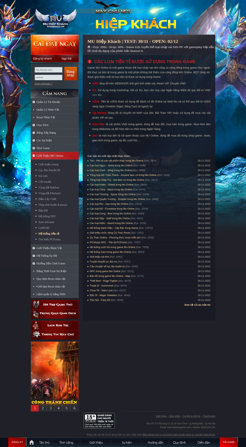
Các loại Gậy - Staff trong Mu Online (110, 218)
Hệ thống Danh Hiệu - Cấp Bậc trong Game (114, 227)
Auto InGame (46, 222)
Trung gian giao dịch (55, 314)
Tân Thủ (44, 442)
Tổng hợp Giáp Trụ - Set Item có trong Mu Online (117, 179)
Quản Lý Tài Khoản (48, 101)
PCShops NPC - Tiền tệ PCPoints (108, 242)
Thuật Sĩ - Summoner (102, 285)
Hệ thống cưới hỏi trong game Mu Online (112, 247)
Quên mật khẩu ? (43, 83)
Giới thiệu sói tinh (99, 256)
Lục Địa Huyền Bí (49, 170)
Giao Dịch (42, 125)
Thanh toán (209, 416)
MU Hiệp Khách (54, 17)
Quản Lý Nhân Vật (48, 109)
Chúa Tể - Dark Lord (101, 290)
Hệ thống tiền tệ (48, 233)
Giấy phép (174, 416)
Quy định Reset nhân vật (51, 278)
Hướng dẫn (155, 442)
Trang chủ (89, 47)
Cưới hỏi (44, 227)
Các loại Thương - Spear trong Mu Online (113, 194)
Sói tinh (42, 175)
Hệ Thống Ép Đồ (47, 255)
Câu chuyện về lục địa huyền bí (107, 266)
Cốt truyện (44, 181)
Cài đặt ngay (55, 45)
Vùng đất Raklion (48, 187)
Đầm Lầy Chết (47, 199)
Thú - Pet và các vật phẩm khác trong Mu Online (116, 160)
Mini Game (43, 148)
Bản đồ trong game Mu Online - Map (110, 276)
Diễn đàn (204, 442)
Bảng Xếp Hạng (46, 132)
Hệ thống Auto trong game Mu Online (110, 252)
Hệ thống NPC (47, 216)
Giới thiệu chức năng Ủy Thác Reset (110, 232)
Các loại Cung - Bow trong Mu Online (110, 213)
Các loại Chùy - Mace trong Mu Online (111, 189)
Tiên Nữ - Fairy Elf (100, 300)
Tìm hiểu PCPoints (49, 239)
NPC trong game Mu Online (105, 271)
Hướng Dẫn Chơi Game (51, 263)
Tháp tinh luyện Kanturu (52, 204)
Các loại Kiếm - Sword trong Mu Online (111, 223)
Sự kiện (126, 442)
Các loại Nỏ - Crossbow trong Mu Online (112, 208)
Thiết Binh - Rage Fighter (104, 280)
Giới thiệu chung (48, 164)
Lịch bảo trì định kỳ (55, 325)
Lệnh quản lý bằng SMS (51, 294)
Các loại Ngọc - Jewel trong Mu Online (111, 165)
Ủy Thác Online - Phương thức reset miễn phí (115, 237)
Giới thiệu (161, 416)
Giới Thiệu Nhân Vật (49, 248)
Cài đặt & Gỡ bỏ (191, 416)
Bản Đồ (43, 210)
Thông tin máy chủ (55, 335)
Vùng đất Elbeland (49, 193)
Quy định (179, 442)
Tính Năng (66, 442)
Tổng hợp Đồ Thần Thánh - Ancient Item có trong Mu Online (123, 175)
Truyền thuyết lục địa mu (103, 261)
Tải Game (229, 442)
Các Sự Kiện (44, 140)
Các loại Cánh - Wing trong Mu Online (111, 170)
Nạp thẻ (67, 58)
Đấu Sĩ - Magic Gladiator (103, 295)
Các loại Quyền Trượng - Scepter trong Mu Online (117, 199)
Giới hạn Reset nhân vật (51, 286)
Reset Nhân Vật (46, 117)
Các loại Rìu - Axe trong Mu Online (109, 203)
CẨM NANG (55, 91)
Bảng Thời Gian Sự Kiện (51, 271)
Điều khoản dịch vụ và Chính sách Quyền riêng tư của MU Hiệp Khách (179, 434)
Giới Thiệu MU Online (50, 155)
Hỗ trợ (55, 304)
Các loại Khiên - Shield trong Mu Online (111, 184)
